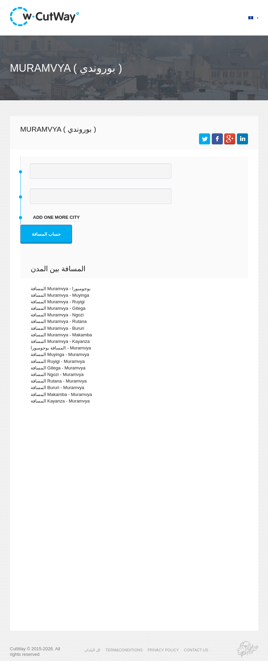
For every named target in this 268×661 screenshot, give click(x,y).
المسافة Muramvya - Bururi (58, 328)
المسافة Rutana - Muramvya (59, 381)
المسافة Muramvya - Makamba (61, 334)
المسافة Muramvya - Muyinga (60, 295)
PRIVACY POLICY (163, 650)
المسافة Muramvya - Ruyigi (58, 301)
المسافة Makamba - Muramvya (61, 394)
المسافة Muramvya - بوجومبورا (61, 288)
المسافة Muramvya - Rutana (59, 321)
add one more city (56, 217)
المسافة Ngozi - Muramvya (57, 374)
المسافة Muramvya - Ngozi (57, 314)
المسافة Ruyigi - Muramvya (58, 361)
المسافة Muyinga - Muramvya (60, 354)
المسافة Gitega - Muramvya (58, 367)
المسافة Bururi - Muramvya (58, 387)
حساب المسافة (46, 234)
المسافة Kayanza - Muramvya (60, 401)
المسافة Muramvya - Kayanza (60, 341)
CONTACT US (196, 650)
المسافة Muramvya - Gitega (58, 308)
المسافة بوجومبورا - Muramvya (61, 347)
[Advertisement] (134, 469)
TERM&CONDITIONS (124, 650)
